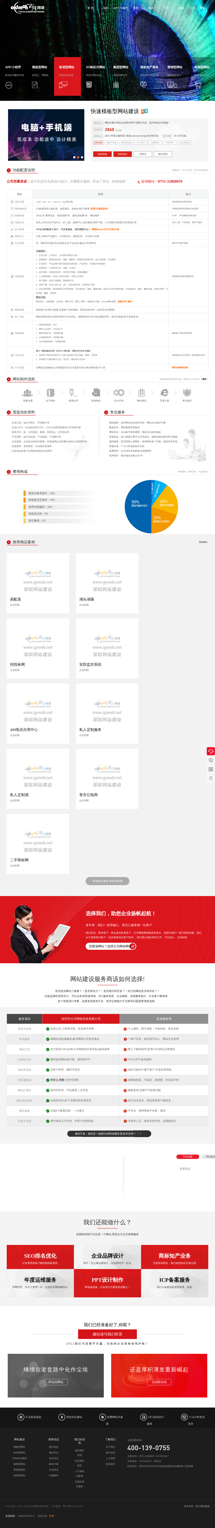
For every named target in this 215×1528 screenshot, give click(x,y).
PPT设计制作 (107, 1257)
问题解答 (53, 1475)
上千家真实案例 (79, 1473)
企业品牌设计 (107, 1279)
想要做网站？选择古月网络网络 (110, 946)
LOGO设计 (140, 142)
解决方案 (53, 1464)
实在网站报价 (79, 1463)
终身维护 (170, 142)
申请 (51, 1516)
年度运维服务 (40, 1257)
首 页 (91, 8)
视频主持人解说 (125, 301)
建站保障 (163, 154)
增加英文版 (126, 142)
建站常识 (53, 1452)
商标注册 (42, 1516)
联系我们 (110, 1464)
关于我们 (110, 1447)
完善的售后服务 (79, 1484)
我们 (166, 8)
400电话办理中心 (26, 1516)
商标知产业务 (175, 1279)
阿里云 (54, 1079)
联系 (181, 8)
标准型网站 (19, 1452)
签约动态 (53, 1447)
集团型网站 (19, 1464)
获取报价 (122, 154)
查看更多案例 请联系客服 (107, 881)
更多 (204, 379)
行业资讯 (53, 1470)
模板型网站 (19, 1447)
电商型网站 (19, 1475)
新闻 (151, 8)
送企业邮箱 (184, 142)
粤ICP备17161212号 (73, 1506)
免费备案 (155, 142)
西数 (61, 1079)
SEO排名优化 (40, 1279)
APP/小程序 (120, 8)
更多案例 (203, 542)
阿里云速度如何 (99, 208)
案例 (136, 8)
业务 (105, 8)
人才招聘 (110, 1458)
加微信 (142, 154)
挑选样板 (102, 154)
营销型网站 (19, 1470)
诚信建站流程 (79, 1452)
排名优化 (53, 1458)
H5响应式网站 (19, 1458)
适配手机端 (111, 142)
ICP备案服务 (174, 1257)
